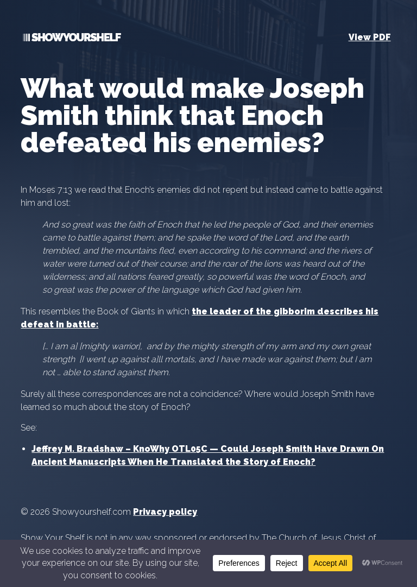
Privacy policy (165, 512)
